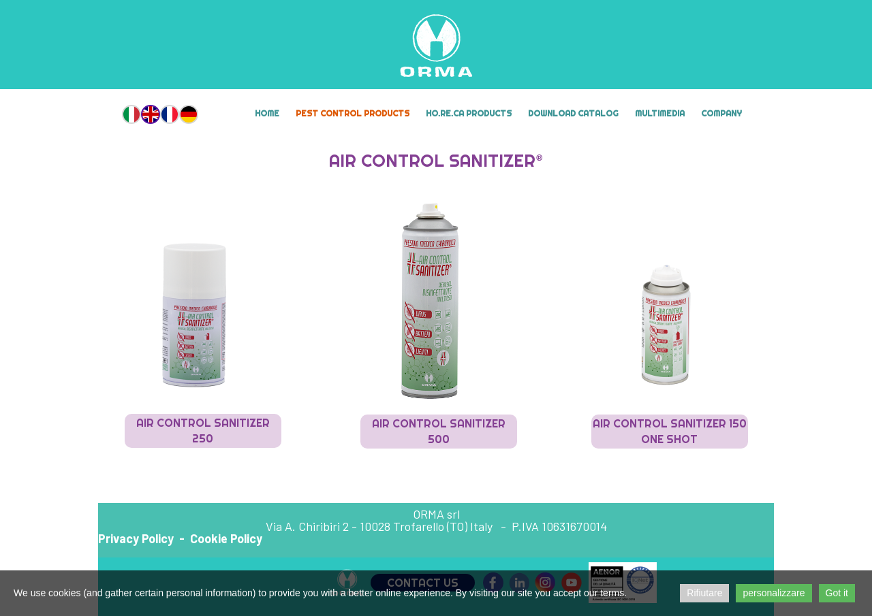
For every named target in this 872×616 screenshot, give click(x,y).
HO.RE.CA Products (469, 113)
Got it (837, 592)
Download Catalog (573, 113)
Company (721, 113)
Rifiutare (704, 592)
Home (267, 113)
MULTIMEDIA (660, 113)
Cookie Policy (226, 538)
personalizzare (774, 592)
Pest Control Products (352, 113)
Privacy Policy (136, 538)
